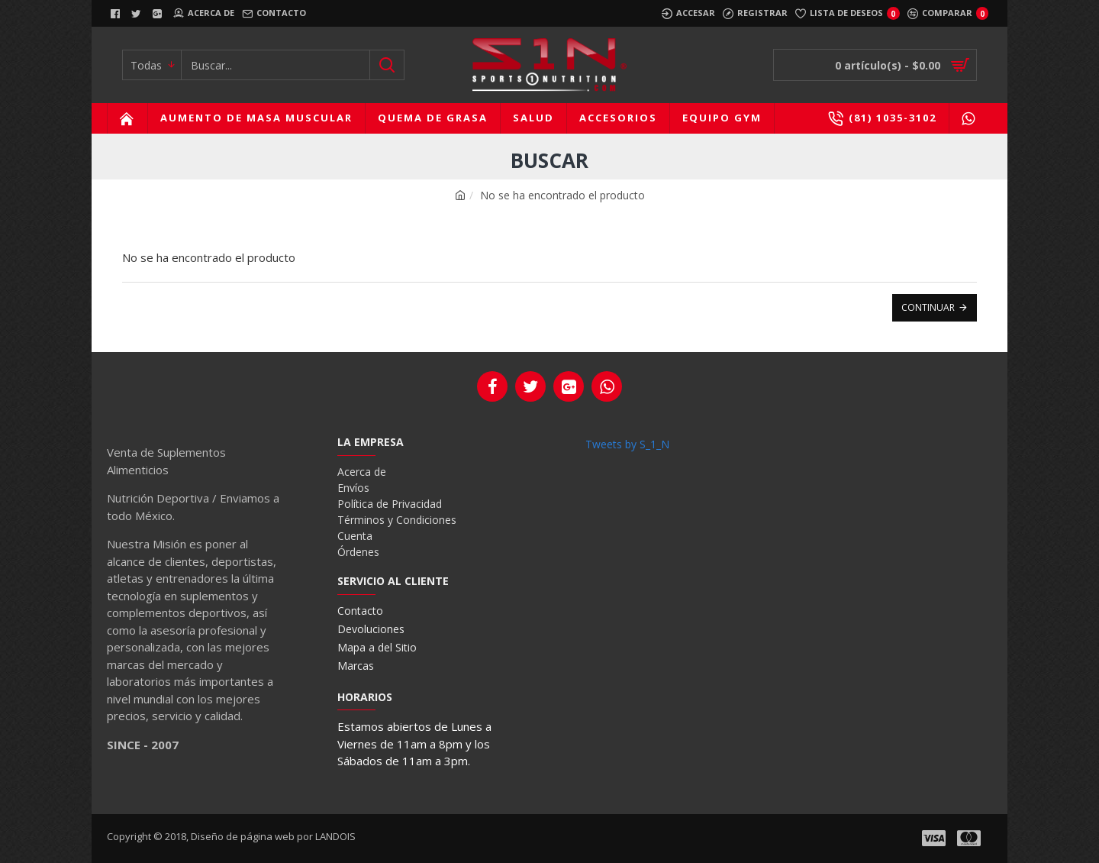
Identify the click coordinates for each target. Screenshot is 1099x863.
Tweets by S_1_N (627, 444)
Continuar (928, 307)
